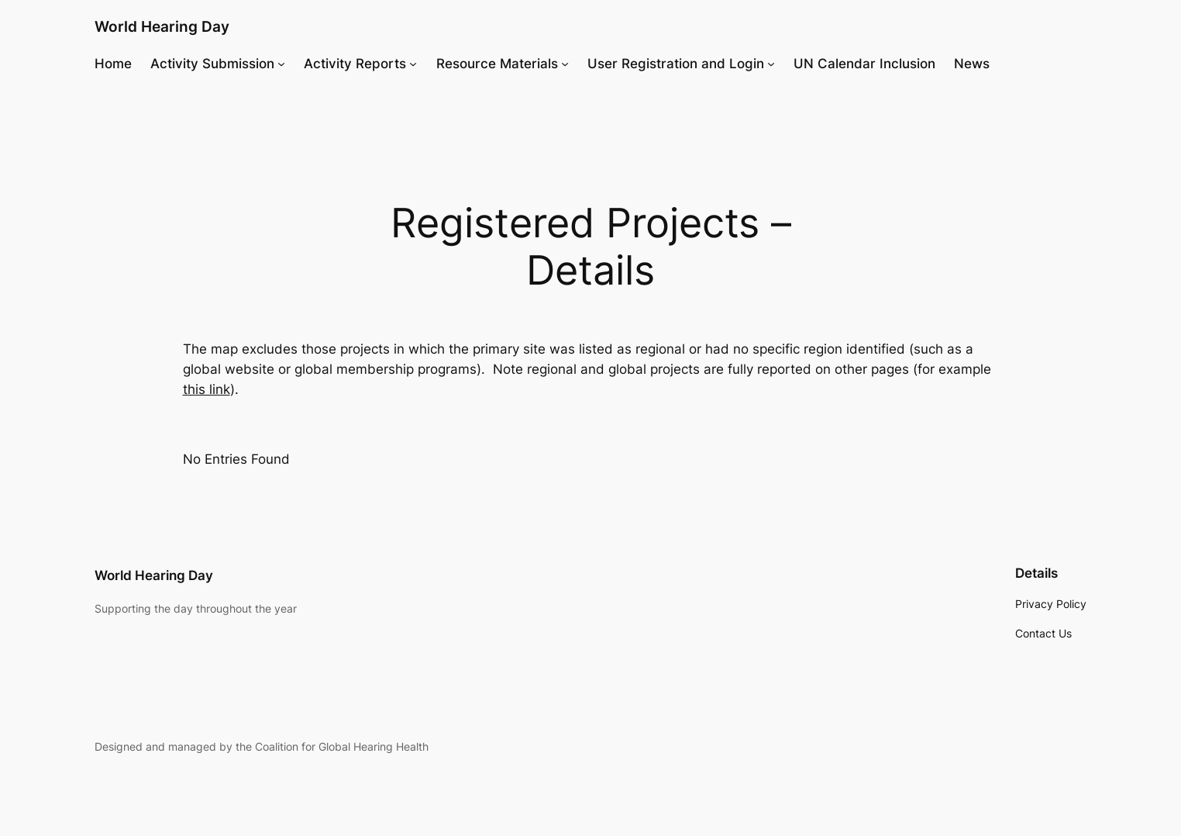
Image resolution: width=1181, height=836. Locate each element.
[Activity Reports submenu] (413, 63)
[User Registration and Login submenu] (771, 63)
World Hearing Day (162, 26)
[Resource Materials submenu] (565, 63)
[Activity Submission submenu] (281, 63)
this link (206, 389)
